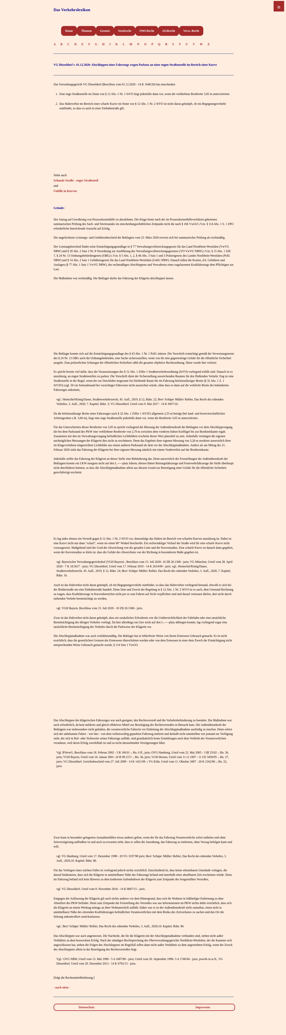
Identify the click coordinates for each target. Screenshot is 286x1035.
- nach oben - (62, 987)
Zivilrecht (168, 30)
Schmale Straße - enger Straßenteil (76, 180)
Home (69, 30)
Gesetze (105, 30)
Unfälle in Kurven (65, 191)
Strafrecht (124, 30)
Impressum (203, 1007)
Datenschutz (86, 1007)
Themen (86, 30)
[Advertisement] (144, 146)
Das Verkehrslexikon (72, 9)
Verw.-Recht (191, 30)
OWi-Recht (146, 30)
